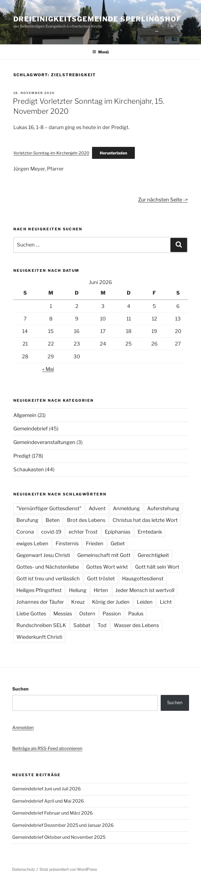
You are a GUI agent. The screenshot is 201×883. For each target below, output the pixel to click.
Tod (102, 625)
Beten (53, 520)
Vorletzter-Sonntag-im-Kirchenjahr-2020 (51, 153)
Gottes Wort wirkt (107, 567)
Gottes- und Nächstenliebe (47, 567)
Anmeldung (126, 508)
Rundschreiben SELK (41, 625)
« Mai (48, 369)
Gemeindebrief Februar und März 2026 (52, 813)
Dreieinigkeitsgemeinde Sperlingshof (97, 19)
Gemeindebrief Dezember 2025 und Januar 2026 (63, 825)
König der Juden (111, 602)
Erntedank (150, 532)
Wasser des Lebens (136, 625)
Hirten (101, 590)
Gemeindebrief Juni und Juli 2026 (46, 788)
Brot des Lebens (86, 520)
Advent (97, 508)
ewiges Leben (32, 543)
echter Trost (83, 532)
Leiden (145, 602)
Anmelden (23, 727)
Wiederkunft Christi (39, 637)
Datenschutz (23, 869)
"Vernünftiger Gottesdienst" (48, 508)
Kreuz (78, 602)
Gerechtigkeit (153, 555)
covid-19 (51, 532)
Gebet (118, 543)
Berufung (27, 520)
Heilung (77, 590)
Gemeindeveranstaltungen (44, 442)
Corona (25, 532)
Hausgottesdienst (142, 578)
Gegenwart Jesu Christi (43, 555)
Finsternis (67, 543)
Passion (112, 613)
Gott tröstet (101, 578)
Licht (166, 602)
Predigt (22, 456)
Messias (62, 613)
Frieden (94, 543)
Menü (100, 52)
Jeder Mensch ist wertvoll (144, 590)
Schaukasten (28, 469)
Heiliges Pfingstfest (39, 590)
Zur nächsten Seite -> (163, 200)
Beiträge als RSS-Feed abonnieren (47, 748)
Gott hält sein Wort (157, 567)
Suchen (20, 689)
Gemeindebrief (30, 428)
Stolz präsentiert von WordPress (68, 869)
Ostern (87, 613)
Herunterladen (113, 153)
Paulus (135, 613)
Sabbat (81, 625)
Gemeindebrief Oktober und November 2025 (58, 837)
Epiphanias (117, 532)
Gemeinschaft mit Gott (103, 555)
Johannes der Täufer (40, 602)
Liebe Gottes (31, 613)
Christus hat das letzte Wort (145, 520)
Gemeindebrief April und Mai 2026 (48, 801)
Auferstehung (163, 508)
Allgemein (24, 415)
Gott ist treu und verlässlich (48, 578)
